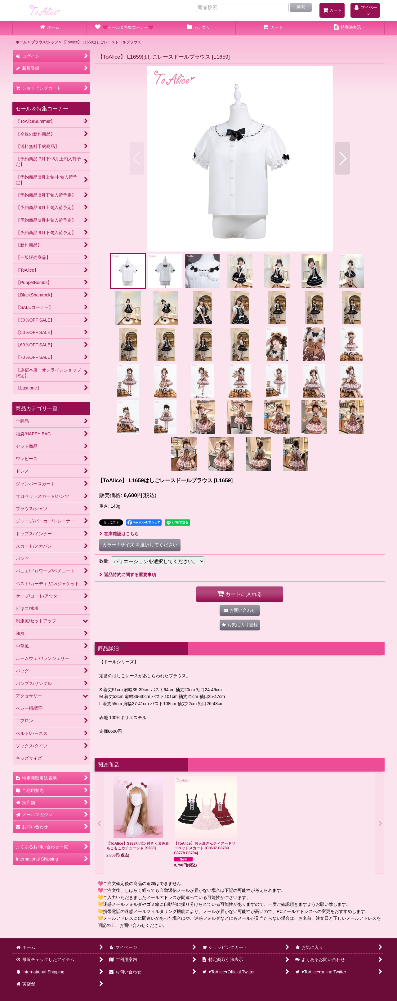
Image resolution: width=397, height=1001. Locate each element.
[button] (137, 158)
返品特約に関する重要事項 (127, 574)
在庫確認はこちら (119, 533)
